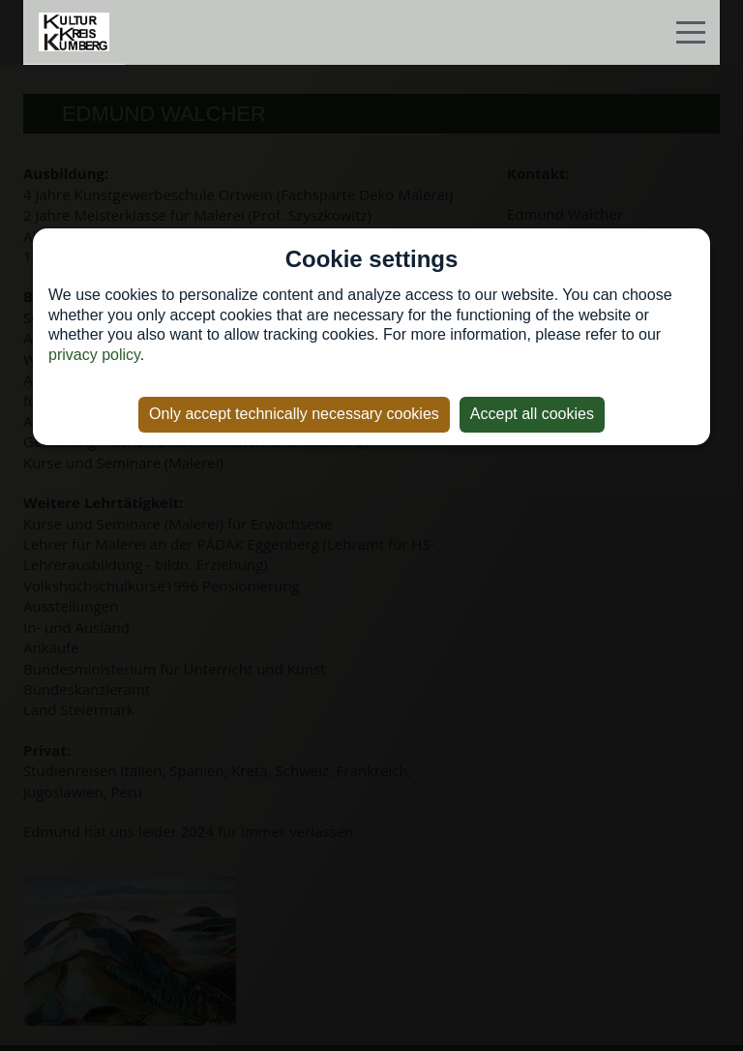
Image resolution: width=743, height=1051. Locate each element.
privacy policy (94, 354)
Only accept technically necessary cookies (294, 413)
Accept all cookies (532, 413)
